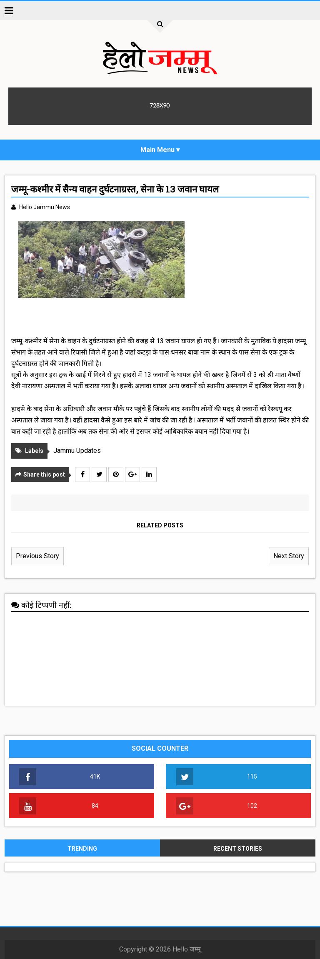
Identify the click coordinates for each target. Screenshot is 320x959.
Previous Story (37, 556)
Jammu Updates (77, 451)
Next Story (288, 556)
